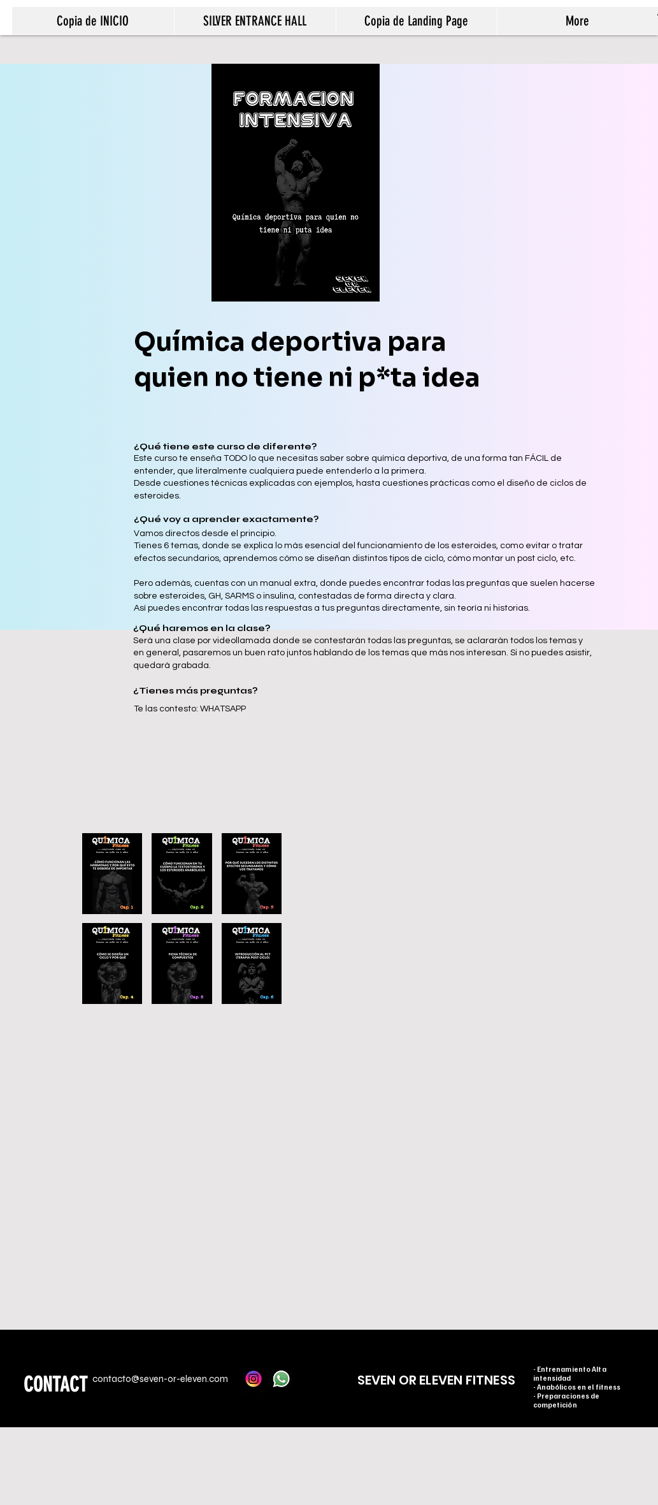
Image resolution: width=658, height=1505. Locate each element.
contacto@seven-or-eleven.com (160, 1379)
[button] (112, 873)
